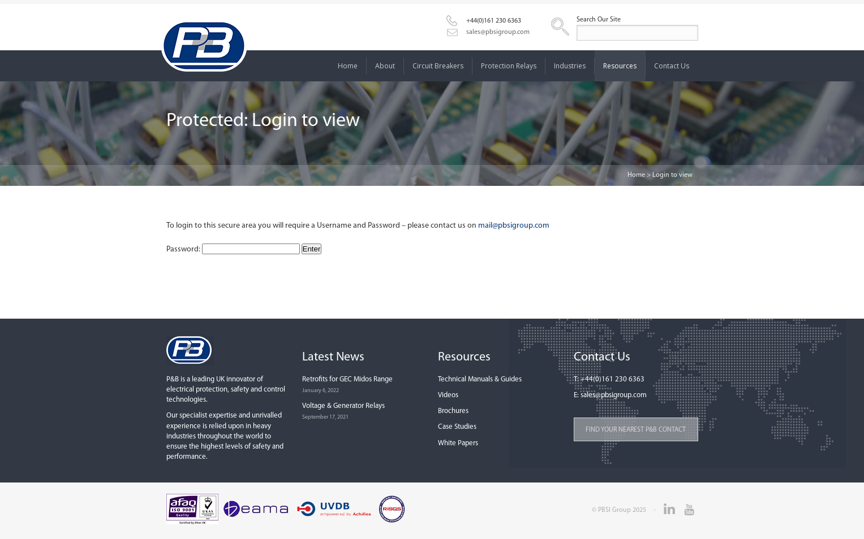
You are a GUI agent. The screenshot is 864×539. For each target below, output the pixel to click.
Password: (233, 249)
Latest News (333, 357)
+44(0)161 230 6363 (493, 21)
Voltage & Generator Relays (343, 406)
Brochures (453, 411)
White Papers (458, 443)
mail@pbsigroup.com (513, 225)
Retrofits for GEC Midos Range (347, 379)
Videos (448, 395)
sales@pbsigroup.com (498, 32)
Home (636, 175)
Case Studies (457, 427)
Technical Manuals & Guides (480, 379)
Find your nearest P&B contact (636, 430)
